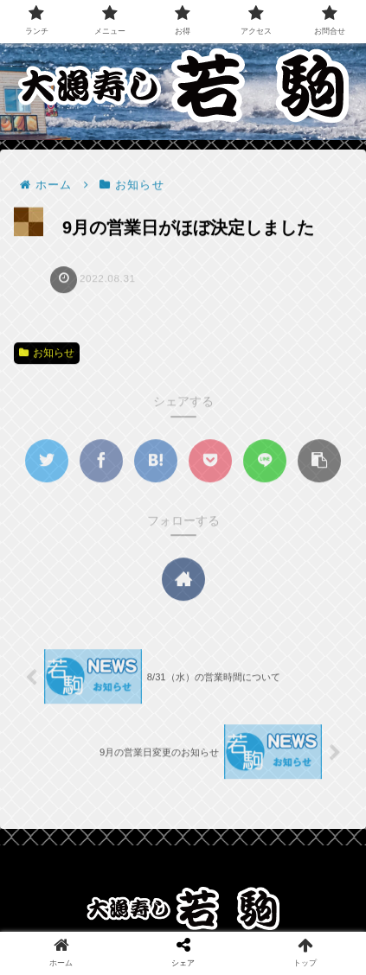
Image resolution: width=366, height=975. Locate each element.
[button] (319, 461)
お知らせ (46, 353)
